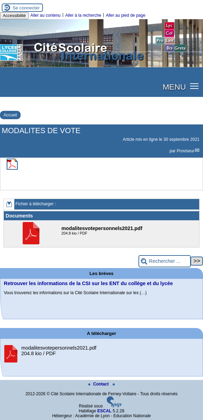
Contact (99, 384)
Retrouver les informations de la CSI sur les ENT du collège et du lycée (88, 283)
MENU (174, 86)
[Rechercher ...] (164, 261)
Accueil (10, 115)
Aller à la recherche (83, 15)
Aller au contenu (45, 15)
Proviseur (186, 150)
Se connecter (26, 7)
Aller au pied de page (125, 15)
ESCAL (104, 410)
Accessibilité (14, 15)
